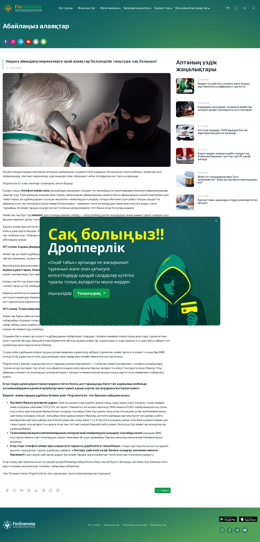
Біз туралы (65, 8)
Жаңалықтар (85, 8)
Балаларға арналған (135, 524)
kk (226, 8)
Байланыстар (158, 524)
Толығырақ (92, 294)
